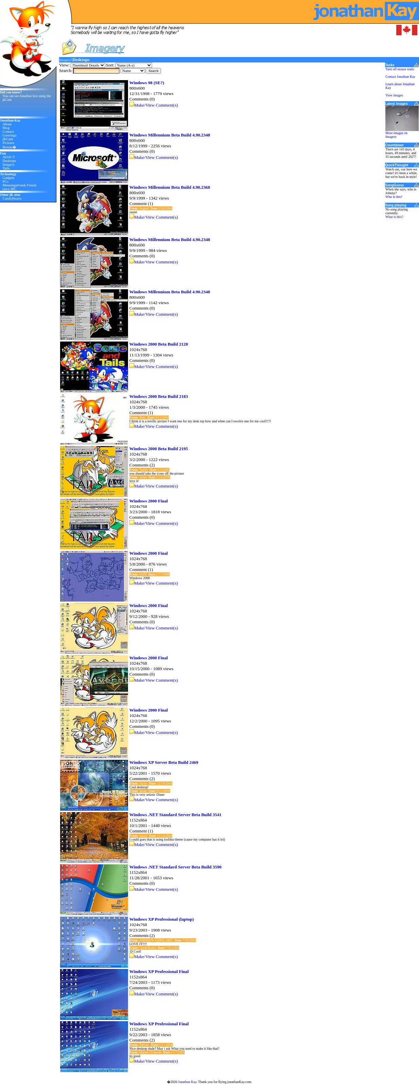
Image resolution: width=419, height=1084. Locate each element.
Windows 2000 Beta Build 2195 (158, 448)
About (7, 124)
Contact (8, 131)
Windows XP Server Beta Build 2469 (163, 762)
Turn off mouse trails (399, 69)
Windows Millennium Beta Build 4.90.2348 (169, 134)
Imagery (9, 164)
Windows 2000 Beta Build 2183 (158, 396)
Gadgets (9, 178)
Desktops (9, 161)
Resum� (10, 147)
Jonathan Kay (187, 1082)
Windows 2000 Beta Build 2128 (158, 344)
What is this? (394, 217)
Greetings (10, 135)
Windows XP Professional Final (159, 971)
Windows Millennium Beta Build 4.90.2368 (169, 187)
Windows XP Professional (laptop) (161, 919)
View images (394, 95)
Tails (6, 168)
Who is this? (393, 197)
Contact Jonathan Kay (400, 76)
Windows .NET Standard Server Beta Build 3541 (175, 814)
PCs (5, 181)
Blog (6, 128)
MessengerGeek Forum (20, 185)
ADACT (9, 157)
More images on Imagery (396, 135)
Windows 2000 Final (148, 500)
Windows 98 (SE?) (146, 82)
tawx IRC (10, 189)
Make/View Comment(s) (156, 105)
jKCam (8, 139)
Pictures (8, 143)
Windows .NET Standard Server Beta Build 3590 (175, 866)
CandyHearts (12, 198)
